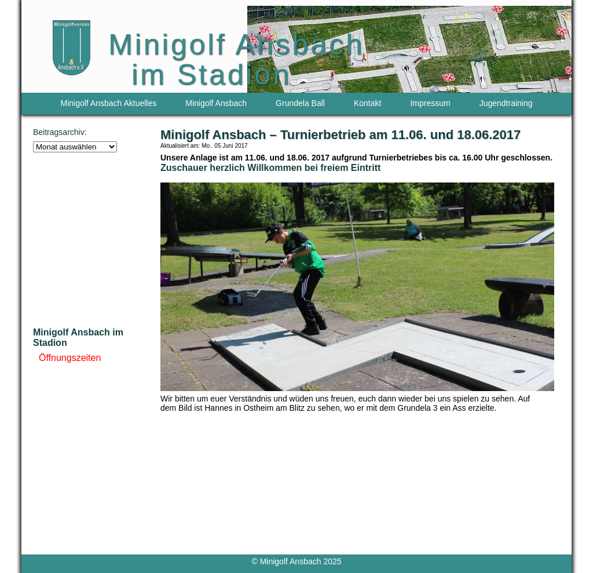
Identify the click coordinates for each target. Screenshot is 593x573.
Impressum (430, 103)
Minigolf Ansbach (216, 103)
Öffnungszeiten (70, 358)
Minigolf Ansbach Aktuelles (109, 103)
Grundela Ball (300, 103)
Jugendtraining (506, 103)
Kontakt (367, 103)
